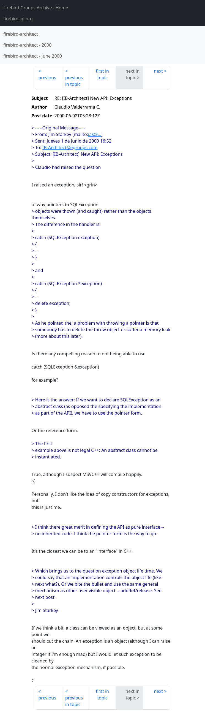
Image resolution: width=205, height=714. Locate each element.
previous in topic (74, 81)
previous (47, 78)
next (158, 71)
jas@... (94, 134)
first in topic (102, 74)
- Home (35, 8)
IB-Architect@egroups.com (70, 147)
